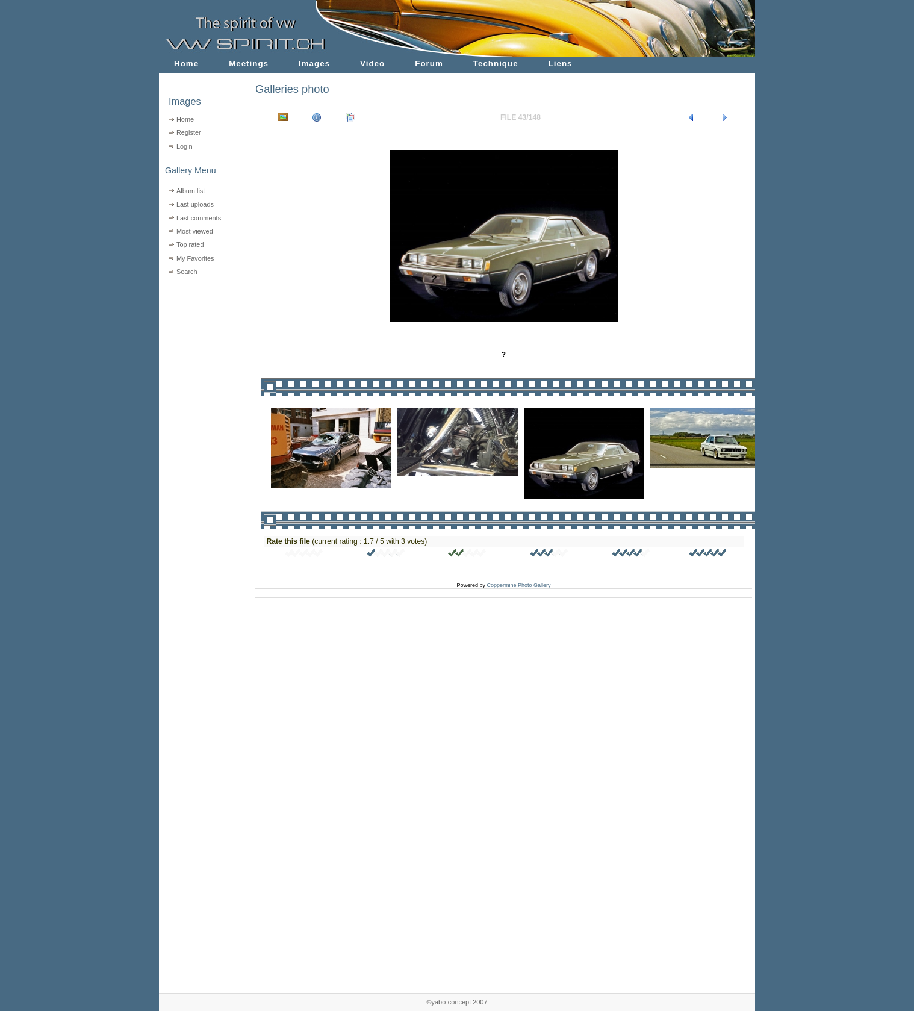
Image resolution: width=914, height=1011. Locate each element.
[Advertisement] (199, 355)
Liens (561, 63)
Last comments (198, 218)
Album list (190, 190)
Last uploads (195, 204)
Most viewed (194, 231)
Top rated (190, 244)
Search (186, 271)
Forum (429, 63)
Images (314, 63)
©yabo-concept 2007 (456, 1002)
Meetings (249, 63)
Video (372, 63)
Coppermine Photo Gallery (518, 585)
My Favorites (195, 258)
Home (186, 63)
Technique (495, 63)
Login (184, 146)
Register (188, 132)
